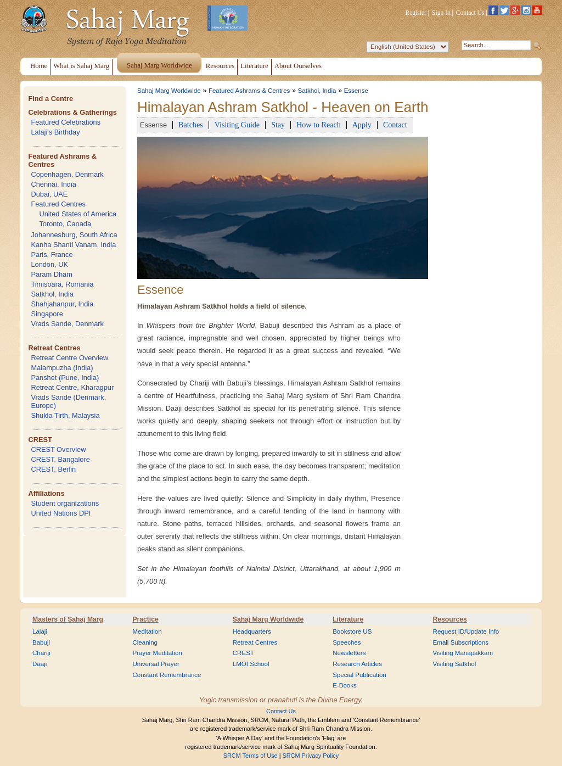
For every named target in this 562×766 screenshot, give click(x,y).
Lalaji (39, 631)
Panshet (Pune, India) (65, 377)
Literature (348, 619)
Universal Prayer (155, 664)
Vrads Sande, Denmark (67, 324)
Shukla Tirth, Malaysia (65, 415)
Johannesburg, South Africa (74, 235)
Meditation (146, 631)
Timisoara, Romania (62, 284)
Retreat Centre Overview (69, 358)
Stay (278, 124)
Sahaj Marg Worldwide (169, 90)
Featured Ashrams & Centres (249, 90)
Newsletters (349, 653)
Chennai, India (53, 184)
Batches (190, 124)
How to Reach (318, 124)
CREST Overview (58, 449)
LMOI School (251, 664)
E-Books (345, 685)
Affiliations (46, 493)
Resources (450, 619)
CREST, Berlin (53, 469)
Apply (362, 124)
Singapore (47, 314)
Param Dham (51, 274)
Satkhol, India (52, 294)
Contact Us (470, 12)
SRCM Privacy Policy (311, 755)
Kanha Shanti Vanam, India (73, 245)
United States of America (77, 214)
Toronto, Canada (65, 224)
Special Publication (359, 675)
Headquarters (252, 631)
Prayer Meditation (157, 653)
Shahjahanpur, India (62, 304)
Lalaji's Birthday (55, 132)
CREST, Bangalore (60, 459)
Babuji (41, 642)
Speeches (347, 642)
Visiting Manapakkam (463, 653)
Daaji (39, 664)
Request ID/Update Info (466, 631)
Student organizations (65, 503)
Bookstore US (352, 631)
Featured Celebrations (65, 122)
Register (416, 12)
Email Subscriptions (460, 642)
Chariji (41, 653)
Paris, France (51, 254)
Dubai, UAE (49, 194)
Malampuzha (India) (62, 368)
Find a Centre (50, 98)
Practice (145, 619)
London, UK (49, 264)
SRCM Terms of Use (250, 755)
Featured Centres (58, 204)
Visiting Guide (237, 124)
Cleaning (145, 642)
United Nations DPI (61, 513)
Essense (356, 90)
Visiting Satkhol (454, 664)
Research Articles (357, 664)
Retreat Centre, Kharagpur (72, 387)
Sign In (441, 12)
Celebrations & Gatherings (72, 112)
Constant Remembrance (166, 675)
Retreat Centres (54, 348)
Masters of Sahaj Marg (67, 619)
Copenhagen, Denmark (67, 174)
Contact (395, 124)
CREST (40, 439)
